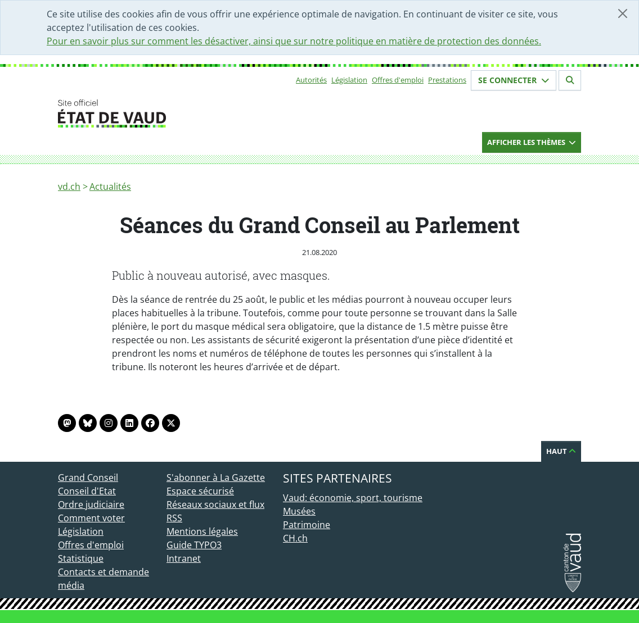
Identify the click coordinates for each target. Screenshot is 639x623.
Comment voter (91, 518)
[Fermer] (622, 13)
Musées (299, 511)
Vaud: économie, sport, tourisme (352, 498)
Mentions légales (202, 531)
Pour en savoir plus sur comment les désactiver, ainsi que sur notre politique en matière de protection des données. (294, 41)
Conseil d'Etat (87, 491)
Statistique (81, 558)
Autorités (311, 80)
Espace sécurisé (200, 491)
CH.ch (295, 538)
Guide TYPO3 (194, 545)
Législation (349, 80)
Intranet (183, 558)
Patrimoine (306, 525)
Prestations (447, 80)
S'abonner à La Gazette (215, 477)
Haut (561, 451)
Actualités (110, 186)
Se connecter (513, 80)
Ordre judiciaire (91, 504)
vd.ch (69, 186)
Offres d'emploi (398, 80)
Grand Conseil (88, 477)
